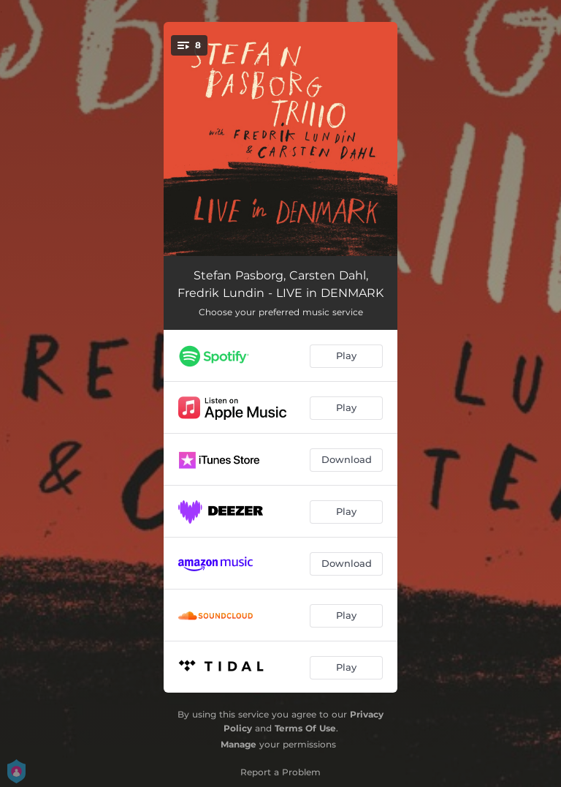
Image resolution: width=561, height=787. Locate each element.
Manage (238, 744)
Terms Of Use (305, 728)
